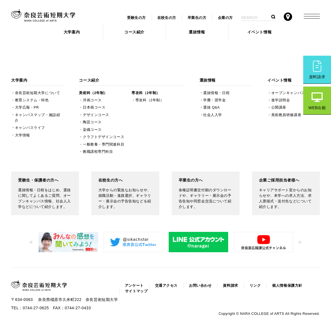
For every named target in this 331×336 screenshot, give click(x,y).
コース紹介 (134, 32)
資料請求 (317, 77)
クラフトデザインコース (103, 137)
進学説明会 (280, 100)
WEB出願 (317, 108)
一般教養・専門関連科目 (103, 144)
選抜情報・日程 (216, 93)
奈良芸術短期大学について (37, 93)
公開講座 (278, 107)
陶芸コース (92, 122)
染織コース (92, 130)
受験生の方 (136, 18)
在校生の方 (166, 18)
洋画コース (92, 100)
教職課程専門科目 (98, 152)
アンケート (134, 286)
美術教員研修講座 (286, 115)
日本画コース (94, 107)
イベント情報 (259, 32)
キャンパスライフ (30, 128)
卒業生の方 (197, 18)
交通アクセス (166, 286)
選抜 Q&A (211, 107)
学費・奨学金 (214, 100)
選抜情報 (197, 32)
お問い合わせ (200, 286)
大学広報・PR (27, 107)
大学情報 (22, 135)
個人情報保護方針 (287, 286)
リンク (255, 286)
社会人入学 (212, 115)
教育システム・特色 (32, 100)
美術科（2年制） (93, 93)
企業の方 (225, 18)
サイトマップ (136, 291)
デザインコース (96, 115)
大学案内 (72, 32)
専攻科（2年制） (145, 93)
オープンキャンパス (288, 93)
